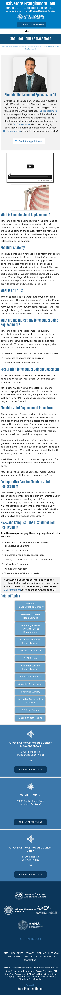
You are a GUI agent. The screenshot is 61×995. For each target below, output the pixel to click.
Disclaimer (16, 953)
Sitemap (41, 953)
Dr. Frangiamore (48, 111)
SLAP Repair (30, 658)
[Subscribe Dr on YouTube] (32, 944)
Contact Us (30, 957)
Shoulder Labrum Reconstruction (30, 667)
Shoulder (23, 46)
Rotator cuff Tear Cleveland (40, 976)
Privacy (30, 953)
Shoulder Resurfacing (30, 718)
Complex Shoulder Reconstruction (30, 641)
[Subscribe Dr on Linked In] (35, 944)
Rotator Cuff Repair (30, 650)
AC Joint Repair (30, 710)
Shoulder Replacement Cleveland (22, 974)
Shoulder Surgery (30, 692)
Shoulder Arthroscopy (30, 684)
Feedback (53, 953)
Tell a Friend (14, 957)
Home (4, 46)
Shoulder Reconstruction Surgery (31, 605)
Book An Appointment (30, 141)
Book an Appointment (33, 24)
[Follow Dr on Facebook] (26, 944)
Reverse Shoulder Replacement (30, 616)
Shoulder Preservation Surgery (30, 701)
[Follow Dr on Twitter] (29, 944)
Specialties (13, 46)
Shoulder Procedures (36, 46)
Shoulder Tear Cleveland (31, 979)
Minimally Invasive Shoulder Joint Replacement (30, 629)
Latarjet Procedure (30, 676)
